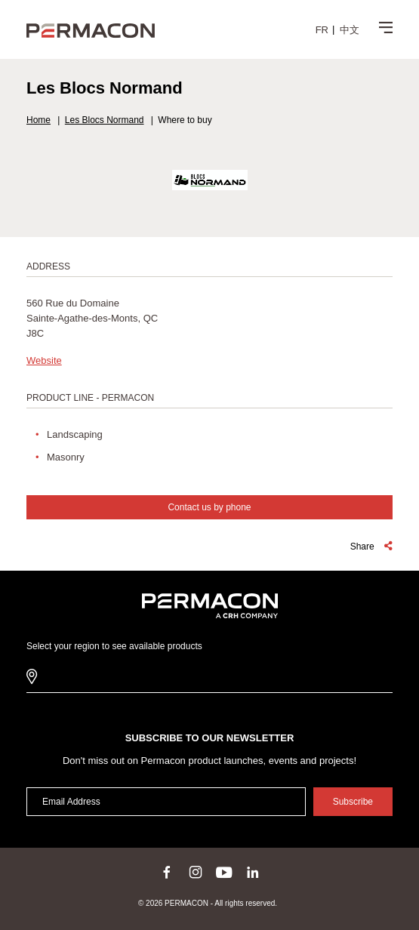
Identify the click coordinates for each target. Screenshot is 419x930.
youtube (224, 872)
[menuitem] (322, 29)
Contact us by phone (209, 507)
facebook (167, 872)
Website (44, 360)
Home (38, 120)
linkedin (253, 872)
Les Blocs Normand (104, 120)
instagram (195, 872)
